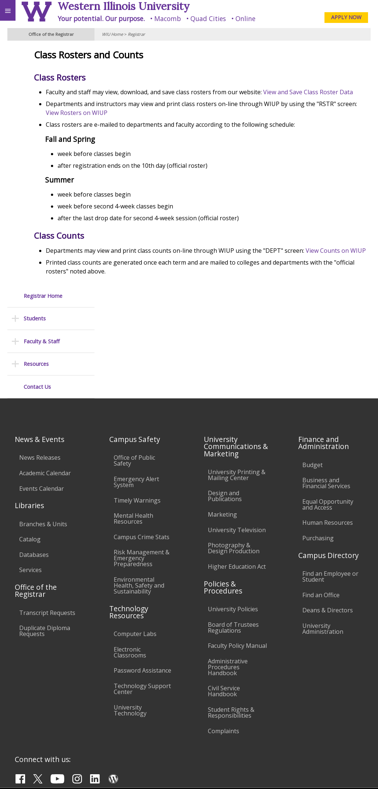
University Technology (130, 614)
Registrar (136, 34)
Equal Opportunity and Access (327, 409)
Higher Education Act (237, 471)
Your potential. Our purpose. (101, 18)
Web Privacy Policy (358, 773)
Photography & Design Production (234, 452)
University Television (237, 434)
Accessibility (21, 711)
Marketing (222, 419)
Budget (312, 369)
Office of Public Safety (134, 365)
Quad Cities (208, 18)
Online (245, 18)
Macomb (167, 18)
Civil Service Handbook (224, 595)
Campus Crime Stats (141, 441)
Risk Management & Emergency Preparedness (141, 462)
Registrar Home (43, 54)
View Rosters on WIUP (215, 122)
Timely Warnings (137, 404)
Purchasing (318, 442)
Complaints (223, 635)
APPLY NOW (346, 17)
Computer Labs (135, 538)
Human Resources (327, 427)
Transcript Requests (47, 517)
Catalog (30, 443)
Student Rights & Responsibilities (231, 617)
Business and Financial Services (326, 387)
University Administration (322, 533)
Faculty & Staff (42, 100)
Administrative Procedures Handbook (228, 571)
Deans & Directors (327, 514)
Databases (34, 459)
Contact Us (37, 145)
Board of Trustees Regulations (233, 531)
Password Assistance (142, 575)
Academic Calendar (45, 377)
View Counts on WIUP (165, 268)
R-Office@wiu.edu (319, 758)
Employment (64, 711)
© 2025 (221, 773)
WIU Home (112, 34)
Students (35, 77)
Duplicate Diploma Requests (44, 535)
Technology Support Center (142, 593)
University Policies (233, 513)
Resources (36, 122)
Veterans (150, 711)
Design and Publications (225, 400)
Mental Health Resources (133, 423)
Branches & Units (43, 428)
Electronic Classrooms (130, 557)
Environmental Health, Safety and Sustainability (139, 490)
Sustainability (109, 711)
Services (30, 474)
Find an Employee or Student (330, 481)
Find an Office (321, 499)
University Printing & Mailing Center (236, 379)
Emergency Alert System (136, 386)
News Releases (40, 362)
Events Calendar (41, 392)
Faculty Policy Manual (237, 550)
